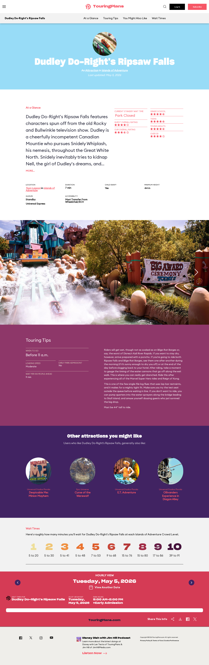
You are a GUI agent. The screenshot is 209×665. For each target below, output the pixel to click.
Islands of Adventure (115, 70)
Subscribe (197, 7)
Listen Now (95, 653)
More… (30, 170)
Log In (177, 7)
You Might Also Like (135, 18)
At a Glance (90, 18)
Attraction (91, 70)
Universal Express (35, 203)
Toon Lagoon (33, 188)
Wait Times (159, 18)
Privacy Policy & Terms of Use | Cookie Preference (159, 641)
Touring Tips (110, 18)
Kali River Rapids (142, 353)
